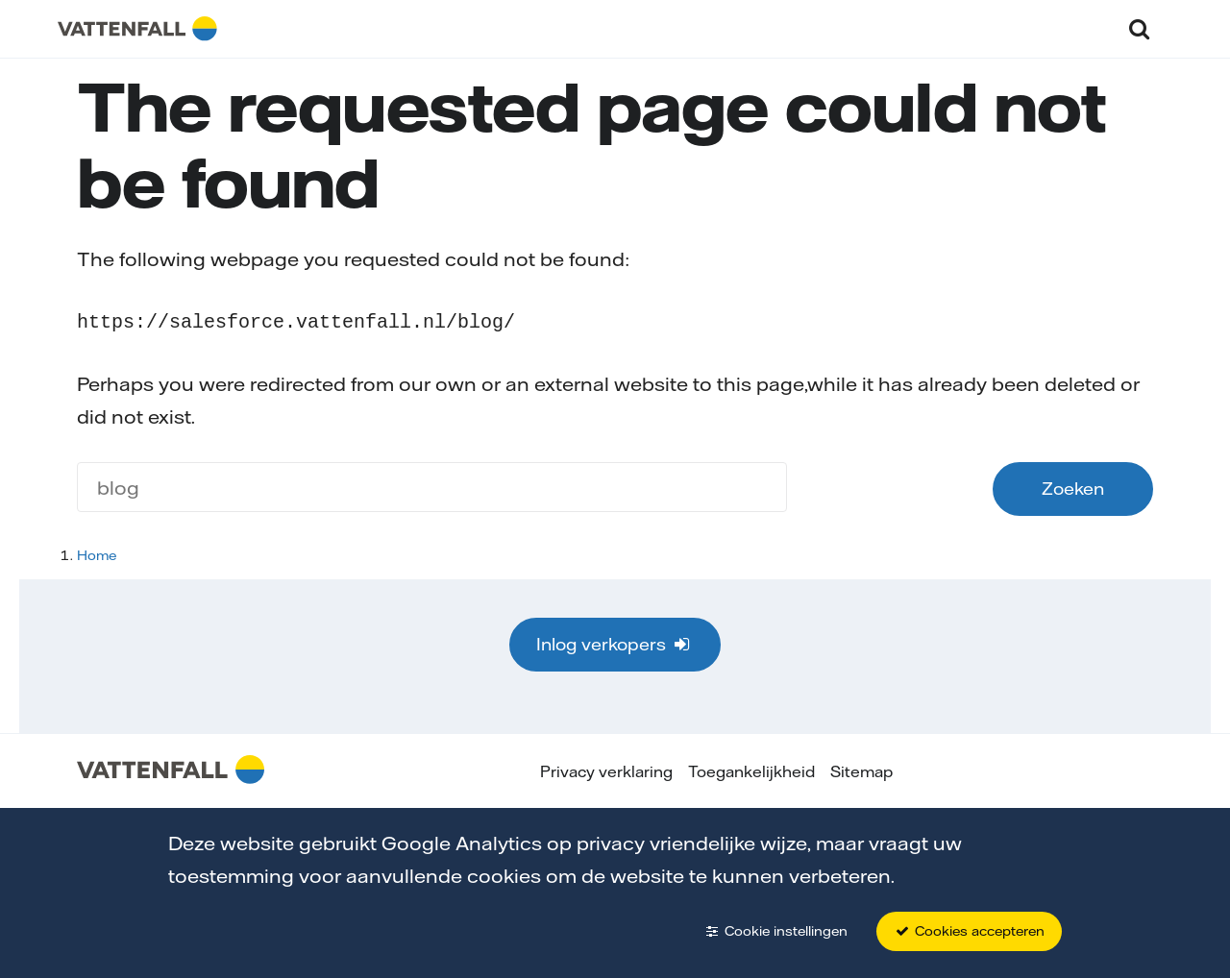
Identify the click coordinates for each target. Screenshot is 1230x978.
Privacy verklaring (606, 769)
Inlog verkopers (614, 642)
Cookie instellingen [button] (775, 931)
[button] (1139, 28)
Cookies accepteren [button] (969, 931)
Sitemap (861, 769)
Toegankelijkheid (751, 769)
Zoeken (1073, 487)
